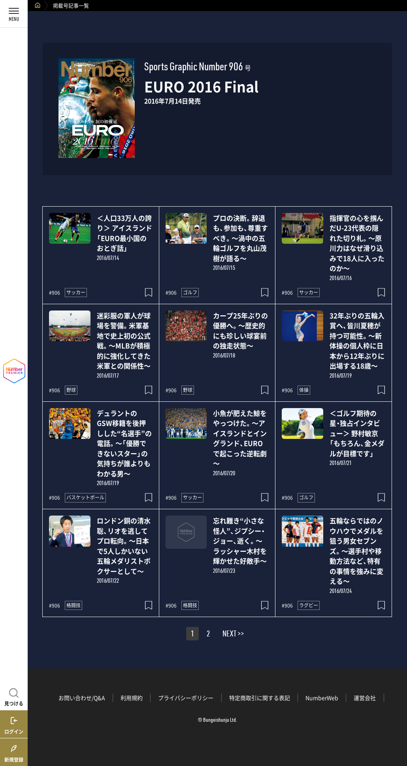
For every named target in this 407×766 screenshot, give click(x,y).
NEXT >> (233, 635)
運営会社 (365, 698)
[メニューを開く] (14, 14)
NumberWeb (321, 698)
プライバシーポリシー (185, 698)
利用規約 (132, 698)
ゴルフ (190, 292)
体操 (304, 389)
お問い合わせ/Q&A (81, 698)
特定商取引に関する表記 (259, 698)
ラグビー (308, 605)
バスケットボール (85, 497)
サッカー (75, 292)
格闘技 (73, 605)
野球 (71, 389)
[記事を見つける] (14, 696)
